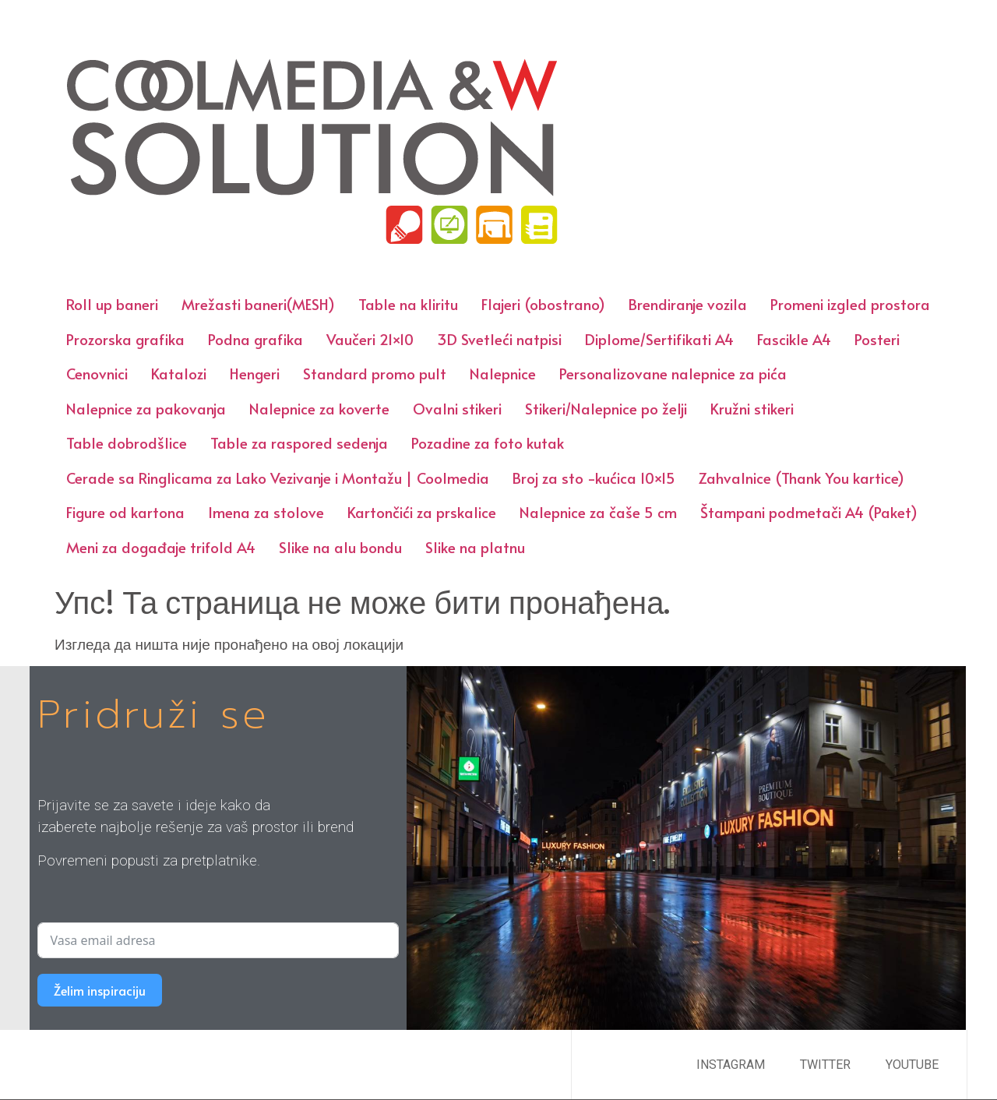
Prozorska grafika (125, 339)
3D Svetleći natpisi (499, 339)
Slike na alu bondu (340, 547)
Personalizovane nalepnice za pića (673, 373)
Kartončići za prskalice (421, 512)
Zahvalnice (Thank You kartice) (801, 477)
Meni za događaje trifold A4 (160, 547)
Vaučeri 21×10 (370, 339)
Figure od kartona (125, 512)
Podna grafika (255, 339)
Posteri (877, 339)
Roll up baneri (112, 304)
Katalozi (178, 373)
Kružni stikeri (752, 408)
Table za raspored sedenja (299, 442)
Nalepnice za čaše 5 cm (598, 512)
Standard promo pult (374, 373)
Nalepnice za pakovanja (146, 408)
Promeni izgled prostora (850, 304)
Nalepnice (503, 373)
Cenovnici (97, 373)
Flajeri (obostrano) (543, 304)
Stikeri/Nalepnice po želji (606, 408)
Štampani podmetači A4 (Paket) (809, 512)
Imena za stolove (266, 512)
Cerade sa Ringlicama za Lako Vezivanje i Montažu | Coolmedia (277, 477)
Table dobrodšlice (126, 442)
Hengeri (255, 373)
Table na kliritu (408, 304)
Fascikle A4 (794, 339)
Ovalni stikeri (457, 408)
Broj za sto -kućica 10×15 (594, 477)
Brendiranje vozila (688, 304)
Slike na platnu (475, 547)
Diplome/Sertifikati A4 (659, 339)
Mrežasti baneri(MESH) (258, 304)
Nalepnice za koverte (319, 408)
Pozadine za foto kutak (487, 442)
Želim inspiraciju (100, 990)
